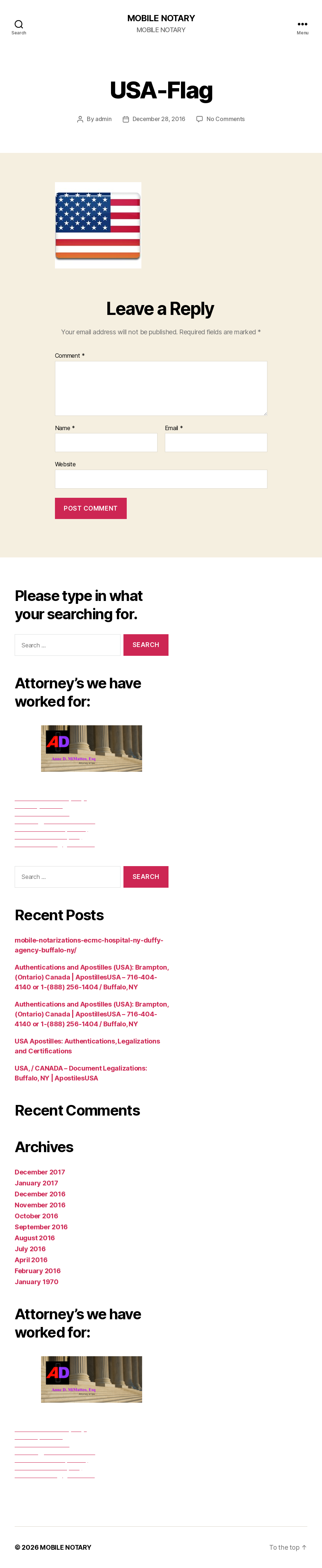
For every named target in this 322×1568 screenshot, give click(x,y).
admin (103, 119)
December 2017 (40, 1172)
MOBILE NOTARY (161, 18)
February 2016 (38, 1271)
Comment (70, 356)
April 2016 (31, 1260)
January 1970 (37, 1282)
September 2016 (41, 1227)
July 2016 (30, 1249)
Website (65, 464)
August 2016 (35, 1238)
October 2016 (36, 1216)
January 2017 (36, 1183)
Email (174, 428)
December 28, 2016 (159, 119)
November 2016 (40, 1205)
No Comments (226, 119)
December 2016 (40, 1194)
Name (65, 428)
